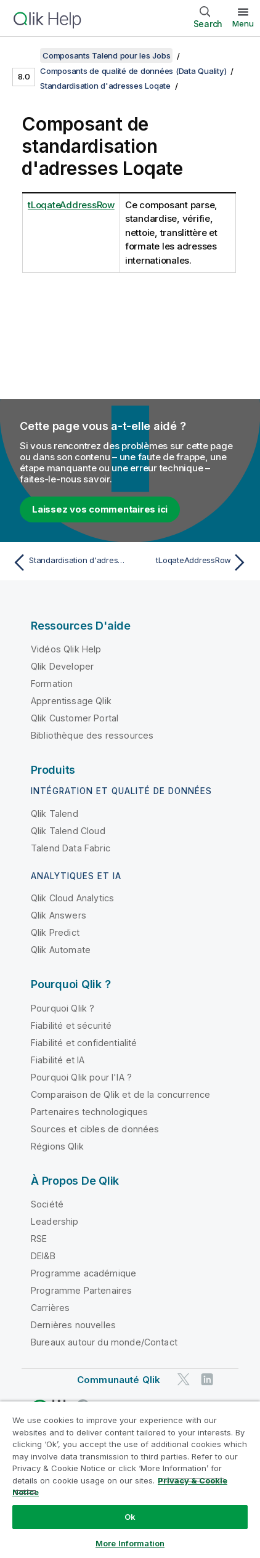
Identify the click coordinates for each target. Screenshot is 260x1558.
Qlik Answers (58, 915)
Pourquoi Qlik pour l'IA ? (81, 1077)
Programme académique (83, 1273)
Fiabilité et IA (57, 1060)
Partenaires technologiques (89, 1111)
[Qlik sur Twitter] (183, 1379)
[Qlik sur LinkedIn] (207, 1379)
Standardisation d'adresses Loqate (105, 86)
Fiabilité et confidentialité (84, 1042)
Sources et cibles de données (95, 1129)
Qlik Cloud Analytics (72, 898)
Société (47, 1204)
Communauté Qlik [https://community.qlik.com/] (118, 1380)
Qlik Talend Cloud (68, 831)
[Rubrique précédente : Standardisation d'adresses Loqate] (68, 562)
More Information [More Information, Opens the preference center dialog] (130, 1543)
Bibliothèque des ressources (92, 735)
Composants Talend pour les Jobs (106, 55)
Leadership (55, 1221)
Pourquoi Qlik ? (62, 1008)
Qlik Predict (55, 932)
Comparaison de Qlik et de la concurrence (120, 1094)
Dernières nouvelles (73, 1325)
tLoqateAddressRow (71, 205)
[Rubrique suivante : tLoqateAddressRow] (191, 562)
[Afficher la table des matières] (24, 55)
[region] (130, 1479)
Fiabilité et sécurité (71, 1025)
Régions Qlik (57, 1146)
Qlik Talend (54, 813)
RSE (39, 1238)
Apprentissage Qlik (71, 701)
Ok (130, 1517)
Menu (243, 23)
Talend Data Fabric (70, 848)
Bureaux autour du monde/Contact (104, 1342)
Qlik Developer (62, 666)
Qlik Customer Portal (74, 718)
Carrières (50, 1307)
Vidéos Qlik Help (66, 649)
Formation (52, 683)
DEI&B (43, 1256)
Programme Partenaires (81, 1290)
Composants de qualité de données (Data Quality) (133, 71)
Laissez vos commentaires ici (100, 509)
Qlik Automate (61, 949)
